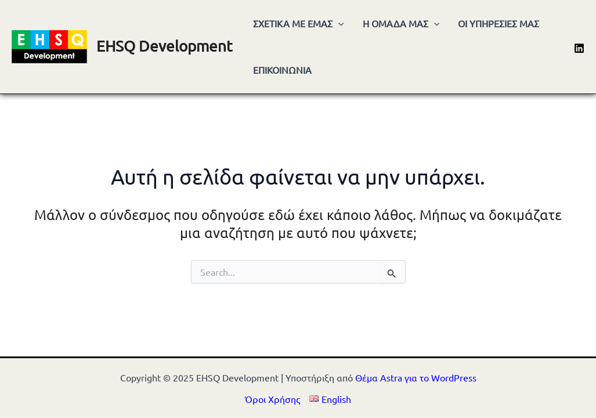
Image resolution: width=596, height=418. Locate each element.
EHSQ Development (164, 46)
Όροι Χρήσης (272, 399)
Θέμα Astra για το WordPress (415, 377)
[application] (338, 23)
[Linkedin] (579, 48)
